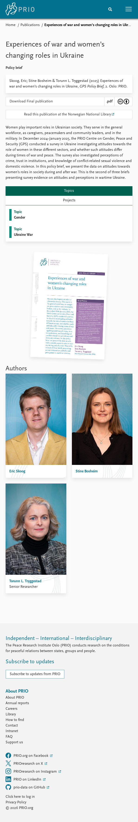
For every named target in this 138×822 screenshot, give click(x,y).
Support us (14, 742)
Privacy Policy (16, 802)
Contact (12, 725)
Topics (69, 191)
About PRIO (15, 698)
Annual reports (17, 703)
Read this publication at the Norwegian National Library (67, 114)
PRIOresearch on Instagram (32, 771)
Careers (11, 709)
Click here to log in (20, 797)
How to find (15, 720)
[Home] (20, 9)
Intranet (12, 731)
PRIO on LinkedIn (24, 779)
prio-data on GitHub (26, 787)
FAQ (9, 737)
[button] (128, 9)
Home (11, 25)
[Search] (110, 9)
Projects (69, 200)
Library (11, 714)
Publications (30, 25)
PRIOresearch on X (25, 763)
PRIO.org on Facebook (27, 755)
